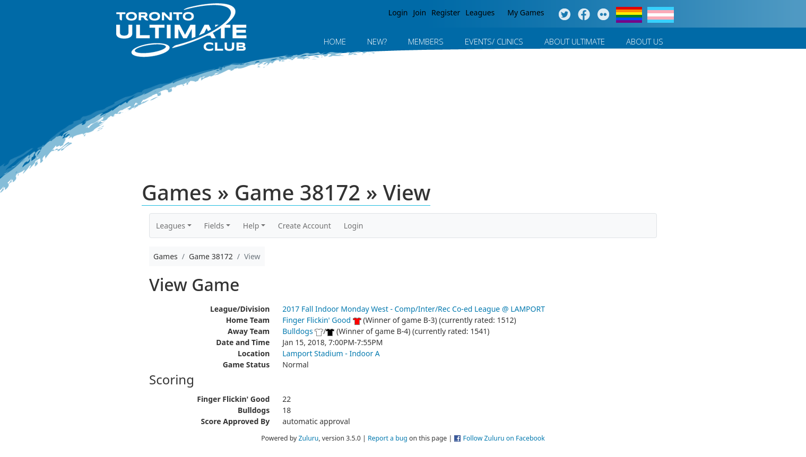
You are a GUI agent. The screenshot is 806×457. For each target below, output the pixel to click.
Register (445, 12)
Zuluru (308, 438)
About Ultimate (574, 41)
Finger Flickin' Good (316, 320)
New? (377, 41)
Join (420, 12)
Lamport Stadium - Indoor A (331, 353)
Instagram (603, 15)
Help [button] (251, 226)
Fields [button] (214, 226)
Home (335, 41)
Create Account (304, 226)
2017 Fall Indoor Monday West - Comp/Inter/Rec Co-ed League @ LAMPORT (413, 309)
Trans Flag (660, 15)
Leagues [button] (170, 226)
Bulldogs (297, 331)
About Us (644, 41)
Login (398, 12)
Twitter (564, 15)
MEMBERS (426, 41)
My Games (525, 12)
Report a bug (388, 438)
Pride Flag (629, 15)
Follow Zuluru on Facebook (504, 438)
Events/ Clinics (494, 41)
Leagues (480, 12)
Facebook (584, 15)
